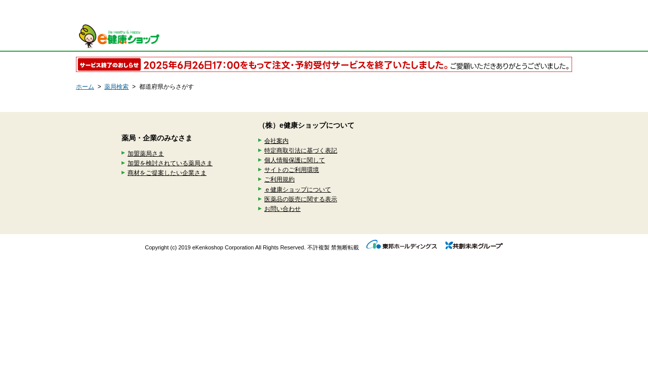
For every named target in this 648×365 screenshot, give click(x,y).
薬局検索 (116, 86)
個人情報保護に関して (294, 160)
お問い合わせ (282, 208)
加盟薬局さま (146, 153)
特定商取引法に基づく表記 (300, 150)
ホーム (85, 86)
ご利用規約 (279, 179)
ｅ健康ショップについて (297, 189)
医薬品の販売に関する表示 (300, 199)
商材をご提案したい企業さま (167, 172)
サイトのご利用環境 (291, 169)
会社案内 (276, 140)
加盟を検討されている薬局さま (170, 163)
